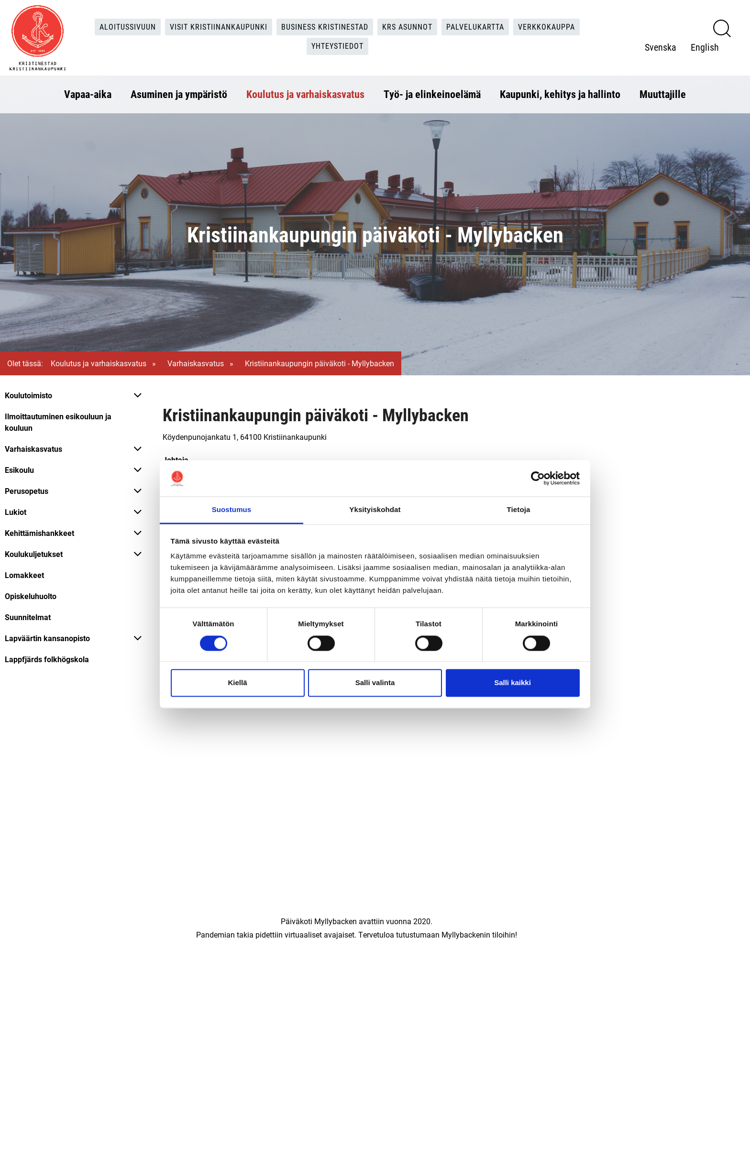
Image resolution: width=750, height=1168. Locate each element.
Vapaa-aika (87, 94)
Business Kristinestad (324, 27)
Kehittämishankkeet (39, 533)
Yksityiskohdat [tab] (374, 510)
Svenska (660, 47)
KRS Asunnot (407, 27)
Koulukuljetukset (34, 554)
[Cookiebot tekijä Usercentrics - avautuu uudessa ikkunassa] (538, 478)
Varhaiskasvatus (195, 363)
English (705, 47)
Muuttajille (663, 94)
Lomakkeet (24, 575)
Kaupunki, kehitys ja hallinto (560, 94)
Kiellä (237, 683)
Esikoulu (19, 470)
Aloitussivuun (128, 27)
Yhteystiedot (337, 46)
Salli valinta (375, 683)
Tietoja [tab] (518, 510)
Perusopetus (26, 491)
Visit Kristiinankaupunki (218, 27)
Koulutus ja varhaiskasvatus (305, 94)
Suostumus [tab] (232, 510)
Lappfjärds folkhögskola (47, 659)
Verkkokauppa (546, 27)
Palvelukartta (475, 27)
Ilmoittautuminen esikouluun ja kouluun (58, 422)
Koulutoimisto (28, 395)
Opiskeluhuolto (30, 596)
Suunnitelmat (28, 617)
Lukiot (15, 512)
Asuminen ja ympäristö (179, 94)
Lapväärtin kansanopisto (47, 638)
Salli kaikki (512, 683)
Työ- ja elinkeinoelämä (432, 94)
